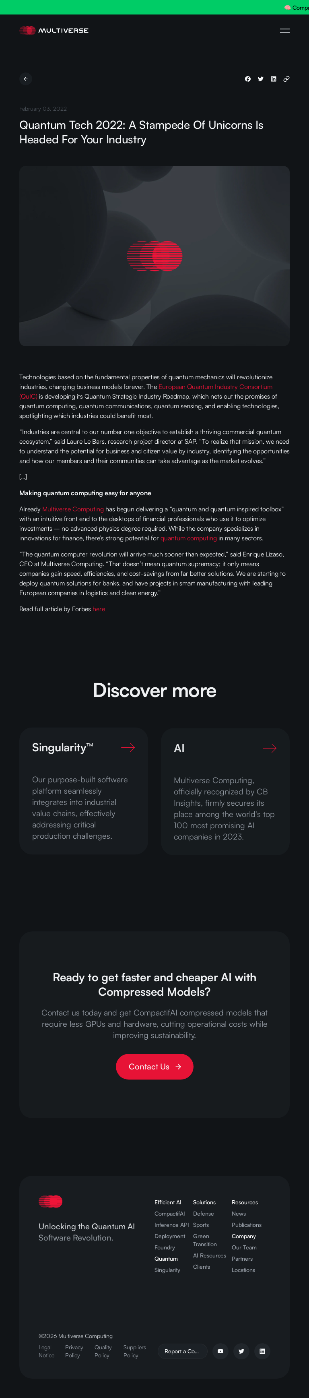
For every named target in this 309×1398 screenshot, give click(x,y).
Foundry (164, 1247)
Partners (242, 1258)
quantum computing (189, 538)
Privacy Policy (74, 1351)
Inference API (171, 1224)
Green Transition (205, 1240)
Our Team (244, 1247)
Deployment (169, 1236)
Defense (203, 1213)
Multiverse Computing (73, 509)
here (99, 609)
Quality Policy (103, 1351)
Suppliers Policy (135, 1351)
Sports (201, 1224)
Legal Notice (46, 1351)
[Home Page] (54, 30)
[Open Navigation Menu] (285, 30)
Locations (243, 1269)
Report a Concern (186, 1351)
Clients (201, 1266)
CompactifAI (169, 1213)
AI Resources (209, 1255)
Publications (247, 1224)
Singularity (167, 1269)
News (239, 1213)
